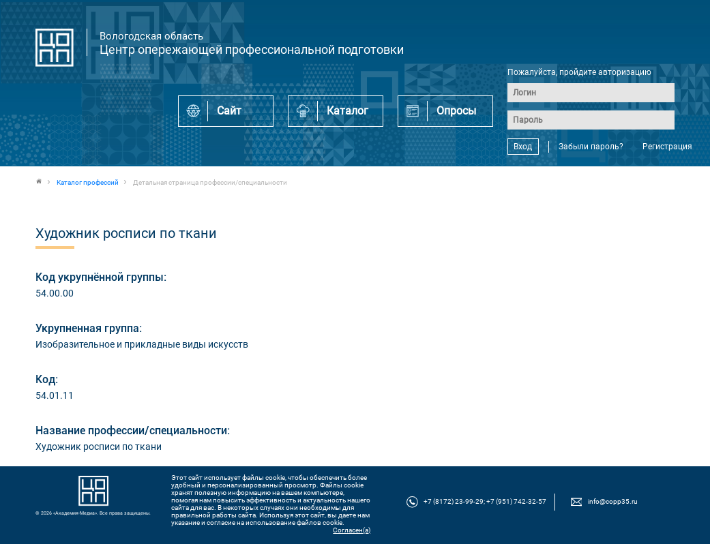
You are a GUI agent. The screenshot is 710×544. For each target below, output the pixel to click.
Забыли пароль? (591, 146)
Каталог (347, 110)
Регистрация (667, 146)
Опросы (456, 110)
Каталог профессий (88, 182)
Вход (523, 146)
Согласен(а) (351, 530)
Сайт (229, 110)
